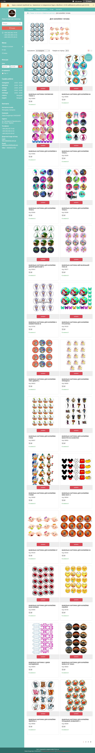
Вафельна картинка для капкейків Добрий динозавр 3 (42, 266)
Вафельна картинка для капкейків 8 (43, 151)
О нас (4, 50)
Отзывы (4, 53)
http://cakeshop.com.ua (9, 140)
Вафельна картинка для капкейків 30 (76, 550)
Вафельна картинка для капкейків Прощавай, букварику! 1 (75, 720)
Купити (43, 88)
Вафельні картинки (49, 13)
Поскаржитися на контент (48, 751)
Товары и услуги (7, 46)
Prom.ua (56, 749)
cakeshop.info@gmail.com (10, 145)
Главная (30, 9)
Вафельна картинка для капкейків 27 (43, 550)
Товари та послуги (35, 13)
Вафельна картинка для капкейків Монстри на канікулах (75, 437)
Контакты (59, 9)
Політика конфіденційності (63, 751)
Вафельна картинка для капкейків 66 (76, 94)
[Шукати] (20, 23)
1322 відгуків (78, 1)
